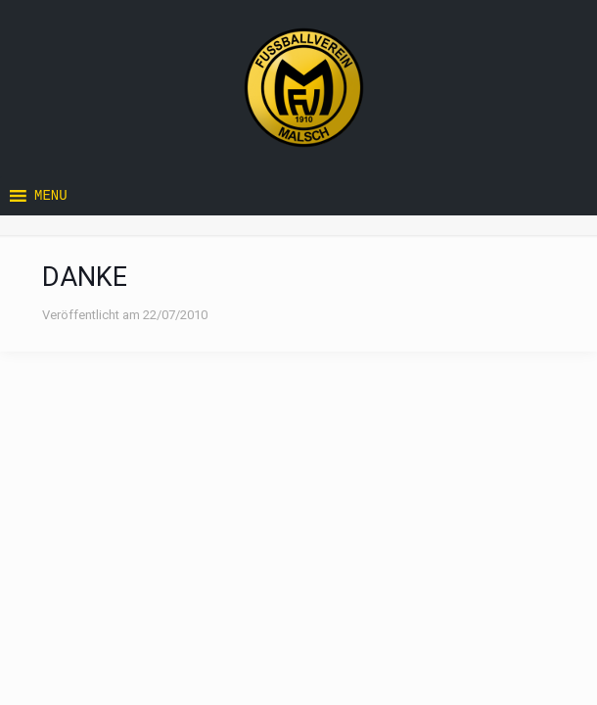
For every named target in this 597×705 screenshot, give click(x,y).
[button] (51, 195)
